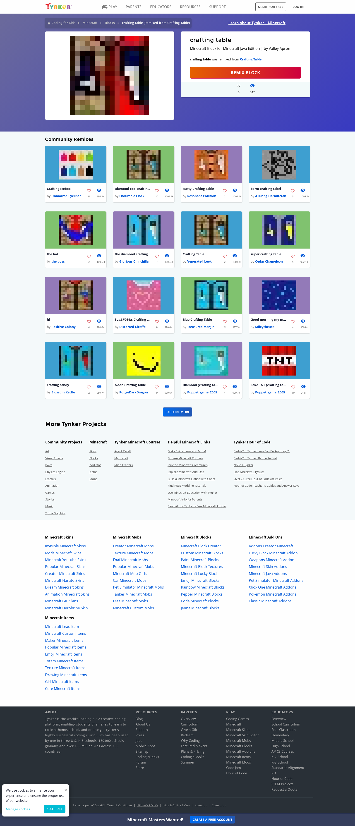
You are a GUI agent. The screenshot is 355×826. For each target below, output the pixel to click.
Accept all (54, 809)
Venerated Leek (199, 262)
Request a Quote (284, 790)
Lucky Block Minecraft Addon (273, 553)
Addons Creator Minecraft (271, 546)
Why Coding (190, 741)
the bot (52, 254)
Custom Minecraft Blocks (202, 553)
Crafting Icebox (59, 189)
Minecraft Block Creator (201, 546)
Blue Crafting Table (197, 320)
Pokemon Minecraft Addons (272, 594)
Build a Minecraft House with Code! (191, 479)
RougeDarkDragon (133, 393)
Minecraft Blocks (239, 747)
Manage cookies (18, 809)
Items (93, 473)
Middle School (282, 741)
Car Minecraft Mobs (129, 581)
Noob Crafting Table (130, 385)
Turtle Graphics (55, 514)
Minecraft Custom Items (65, 634)
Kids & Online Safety (176, 806)
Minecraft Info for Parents (185, 500)
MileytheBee (264, 327)
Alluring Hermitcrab (270, 196)
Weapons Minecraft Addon (271, 560)
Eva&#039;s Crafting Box (133, 320)
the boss (58, 262)
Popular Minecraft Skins (65, 567)
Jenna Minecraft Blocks (200, 608)
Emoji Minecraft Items (63, 654)
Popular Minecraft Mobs (133, 567)
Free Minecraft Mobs (130, 601)
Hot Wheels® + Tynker (249, 473)
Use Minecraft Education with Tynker (192, 493)
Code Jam (233, 768)
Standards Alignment (287, 768)
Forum (141, 763)
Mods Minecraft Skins (63, 553)
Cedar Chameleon (269, 262)
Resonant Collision (201, 196)
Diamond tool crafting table (133, 189)
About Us (143, 725)
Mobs (93, 479)
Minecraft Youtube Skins (65, 560)
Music (49, 507)
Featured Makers (194, 747)
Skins (92, 452)
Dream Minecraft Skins (64, 588)
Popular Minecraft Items (65, 648)
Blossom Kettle (63, 393)
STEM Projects (282, 785)
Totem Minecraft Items (64, 661)
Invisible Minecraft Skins (65, 546)
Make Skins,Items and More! (187, 452)
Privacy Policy (147, 806)
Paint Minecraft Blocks (200, 560)
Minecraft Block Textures (202, 567)
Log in (298, 7)
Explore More (178, 413)
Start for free (270, 7)
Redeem (187, 736)
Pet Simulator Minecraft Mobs (138, 588)
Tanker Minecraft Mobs (132, 594)
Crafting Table (250, 59)
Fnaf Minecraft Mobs (130, 560)
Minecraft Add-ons (240, 752)
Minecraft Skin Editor (242, 736)
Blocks (110, 23)
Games (50, 493)
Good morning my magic (269, 320)
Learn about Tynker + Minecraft (256, 22)
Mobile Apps (145, 747)
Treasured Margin (200, 327)
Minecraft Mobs (238, 741)
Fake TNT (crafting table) (269, 385)
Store (140, 768)
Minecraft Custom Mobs (133, 608)
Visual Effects (54, 459)
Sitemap (142, 752)
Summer (187, 763)
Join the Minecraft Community (188, 466)
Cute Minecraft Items (63, 689)
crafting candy (58, 385)
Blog (139, 719)
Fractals (50, 479)
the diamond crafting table (133, 254)
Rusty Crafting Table (198, 189)
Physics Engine (55, 473)
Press (140, 736)
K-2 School (279, 757)
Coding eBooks (147, 757)
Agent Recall (122, 452)
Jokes (48, 466)
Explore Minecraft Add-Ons (186, 473)
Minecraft (90, 23)
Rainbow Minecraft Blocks (203, 588)
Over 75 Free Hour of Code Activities (258, 479)
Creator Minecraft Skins (65, 574)
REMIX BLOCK (245, 72)
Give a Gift (189, 730)
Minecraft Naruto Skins (64, 581)
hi (48, 320)
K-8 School (279, 763)
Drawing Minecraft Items (66, 675)
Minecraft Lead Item (62, 627)
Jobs (139, 741)
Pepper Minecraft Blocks (201, 594)
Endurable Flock (131, 196)
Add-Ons (95, 466)
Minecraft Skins (238, 730)
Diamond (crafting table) (201, 385)
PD (273, 774)
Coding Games (237, 719)
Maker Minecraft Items (64, 641)
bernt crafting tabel (266, 189)
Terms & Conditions (119, 806)
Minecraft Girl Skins (61, 601)
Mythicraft (121, 459)
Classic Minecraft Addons (270, 601)
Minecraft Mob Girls (130, 574)
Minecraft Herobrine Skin (66, 608)
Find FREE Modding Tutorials (187, 486)
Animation (52, 486)
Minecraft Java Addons (268, 574)
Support (142, 730)
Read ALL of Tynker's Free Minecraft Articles (197, 507)
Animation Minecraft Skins (67, 594)
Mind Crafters (123, 466)
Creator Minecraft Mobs (133, 546)
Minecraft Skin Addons (268, 567)
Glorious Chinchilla (134, 262)
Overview (188, 719)
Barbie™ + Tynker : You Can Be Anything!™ (262, 452)
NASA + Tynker (243, 466)
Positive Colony (63, 327)
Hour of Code (236, 774)
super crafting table (266, 254)
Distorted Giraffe (132, 327)
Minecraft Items (238, 757)
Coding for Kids (63, 23)
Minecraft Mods (238, 763)
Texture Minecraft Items (65, 668)
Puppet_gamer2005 (202, 393)
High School (280, 747)
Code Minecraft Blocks (200, 601)
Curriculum (189, 725)
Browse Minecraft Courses (185, 459)
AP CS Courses (282, 752)
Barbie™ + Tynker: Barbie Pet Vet (255, 459)
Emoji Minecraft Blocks (200, 581)
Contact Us (219, 806)
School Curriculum (285, 725)
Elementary (280, 736)
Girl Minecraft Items (62, 682)
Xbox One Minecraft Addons (272, 588)
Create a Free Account (212, 819)
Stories (50, 500)
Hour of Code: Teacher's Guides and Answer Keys (266, 486)
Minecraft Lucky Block (199, 574)
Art (47, 452)
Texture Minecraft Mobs (133, 553)
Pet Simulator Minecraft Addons (276, 581)
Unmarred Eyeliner (66, 196)
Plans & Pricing (192, 752)
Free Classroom (283, 730)
